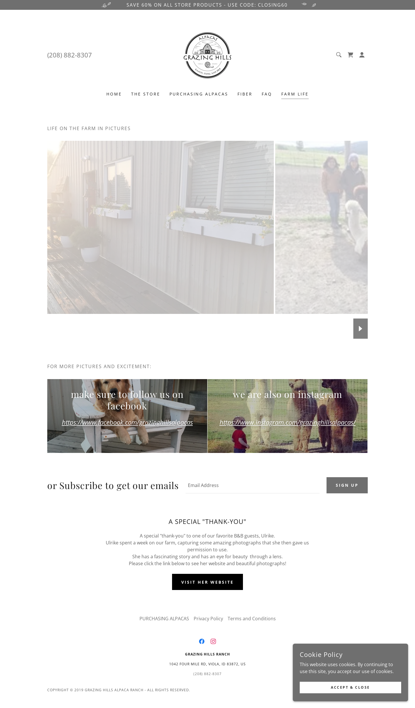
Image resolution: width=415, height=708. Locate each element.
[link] (207, 54)
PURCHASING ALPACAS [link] (199, 94)
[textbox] (253, 485)
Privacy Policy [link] (208, 618)
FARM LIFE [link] (295, 94)
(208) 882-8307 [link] (69, 54)
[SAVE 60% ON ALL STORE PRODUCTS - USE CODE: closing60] (207, 5)
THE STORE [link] (145, 94)
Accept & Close (350, 687)
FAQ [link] (267, 94)
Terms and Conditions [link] (252, 618)
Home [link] (114, 94)
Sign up (347, 485)
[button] (362, 55)
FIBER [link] (244, 94)
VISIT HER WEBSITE (207, 582)
